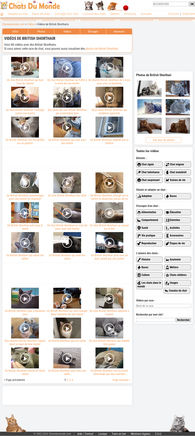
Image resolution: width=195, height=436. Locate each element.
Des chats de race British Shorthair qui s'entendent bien (67, 101)
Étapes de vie (175, 243)
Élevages (93, 31)
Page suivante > (121, 380)
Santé (142, 228)
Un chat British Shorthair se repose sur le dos (109, 216)
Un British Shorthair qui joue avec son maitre (67, 131)
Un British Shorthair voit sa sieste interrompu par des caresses (109, 362)
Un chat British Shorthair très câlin (67, 184)
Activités (173, 228)
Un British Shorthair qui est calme (67, 330)
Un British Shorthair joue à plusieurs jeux (25, 302)
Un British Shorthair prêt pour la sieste (25, 216)
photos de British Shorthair (102, 48)
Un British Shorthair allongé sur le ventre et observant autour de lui (109, 186)
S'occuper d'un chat (66, 14)
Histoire (143, 259)
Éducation (173, 212)
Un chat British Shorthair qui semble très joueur (109, 332)
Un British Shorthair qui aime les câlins (67, 246)
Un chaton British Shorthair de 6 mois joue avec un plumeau (109, 71)
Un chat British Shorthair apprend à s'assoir (109, 302)
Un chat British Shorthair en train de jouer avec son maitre (67, 216)
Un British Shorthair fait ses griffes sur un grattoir (25, 131)
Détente (114, 14)
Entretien (173, 220)
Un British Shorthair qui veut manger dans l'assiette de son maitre (67, 302)
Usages (172, 283)
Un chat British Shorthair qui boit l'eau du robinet (25, 71)
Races (171, 196)
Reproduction (146, 243)
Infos (15, 31)
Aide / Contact (85, 433)
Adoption (144, 196)
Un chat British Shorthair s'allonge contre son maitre (25, 101)
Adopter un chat (17, 14)
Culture (143, 275)
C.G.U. (158, 433)
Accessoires (174, 235)
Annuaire (146, 14)
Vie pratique (146, 235)
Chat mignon (175, 164)
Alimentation (146, 212)
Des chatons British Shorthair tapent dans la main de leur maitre (25, 332)
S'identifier (188, 14)
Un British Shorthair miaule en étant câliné (25, 362)
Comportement (147, 220)
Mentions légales (140, 433)
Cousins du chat (176, 291)
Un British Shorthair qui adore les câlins (25, 246)
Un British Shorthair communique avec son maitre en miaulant (25, 186)
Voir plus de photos (164, 140)
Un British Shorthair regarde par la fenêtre (109, 131)
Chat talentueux (148, 172)
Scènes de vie (175, 180)
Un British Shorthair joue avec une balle (67, 362)
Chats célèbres (176, 275)
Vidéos (67, 31)
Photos (41, 31)
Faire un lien (119, 433)
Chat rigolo (145, 164)
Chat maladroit (176, 172)
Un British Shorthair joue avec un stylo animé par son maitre (109, 246)
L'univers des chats (94, 14)
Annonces (130, 14)
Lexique (102, 433)
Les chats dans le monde (149, 284)
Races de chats (41, 14)
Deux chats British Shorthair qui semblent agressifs (109, 101)
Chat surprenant (148, 180)
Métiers (172, 267)
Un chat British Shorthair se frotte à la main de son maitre (67, 71)
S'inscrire (173, 14)
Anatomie (173, 259)
